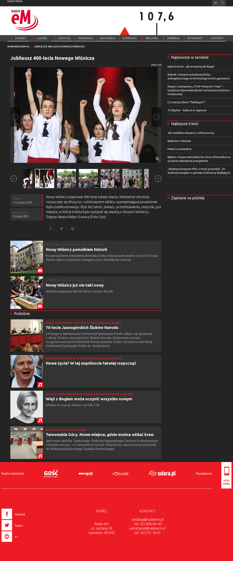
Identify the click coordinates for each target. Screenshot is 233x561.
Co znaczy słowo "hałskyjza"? (186, 102)
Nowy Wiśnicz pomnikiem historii (76, 249)
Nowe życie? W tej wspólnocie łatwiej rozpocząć (91, 363)
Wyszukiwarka (222, 3)
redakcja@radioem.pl (147, 519)
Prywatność (204, 473)
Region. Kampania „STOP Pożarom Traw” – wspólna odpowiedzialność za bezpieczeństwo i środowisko (199, 90)
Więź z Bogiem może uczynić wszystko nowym (89, 398)
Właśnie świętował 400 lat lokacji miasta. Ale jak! (80, 291)
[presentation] (21, 542)
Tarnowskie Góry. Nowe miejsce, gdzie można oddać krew (100, 434)
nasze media (14, 1)
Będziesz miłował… (180, 141)
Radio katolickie (13, 473)
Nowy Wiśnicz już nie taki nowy (75, 285)
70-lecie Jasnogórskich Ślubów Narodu (82, 327)
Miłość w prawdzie (179, 149)
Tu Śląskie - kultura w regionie (187, 110)
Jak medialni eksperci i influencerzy (190, 132)
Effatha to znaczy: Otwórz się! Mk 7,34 (73, 405)
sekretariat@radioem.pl (148, 528)
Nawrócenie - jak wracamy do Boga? (191, 66)
